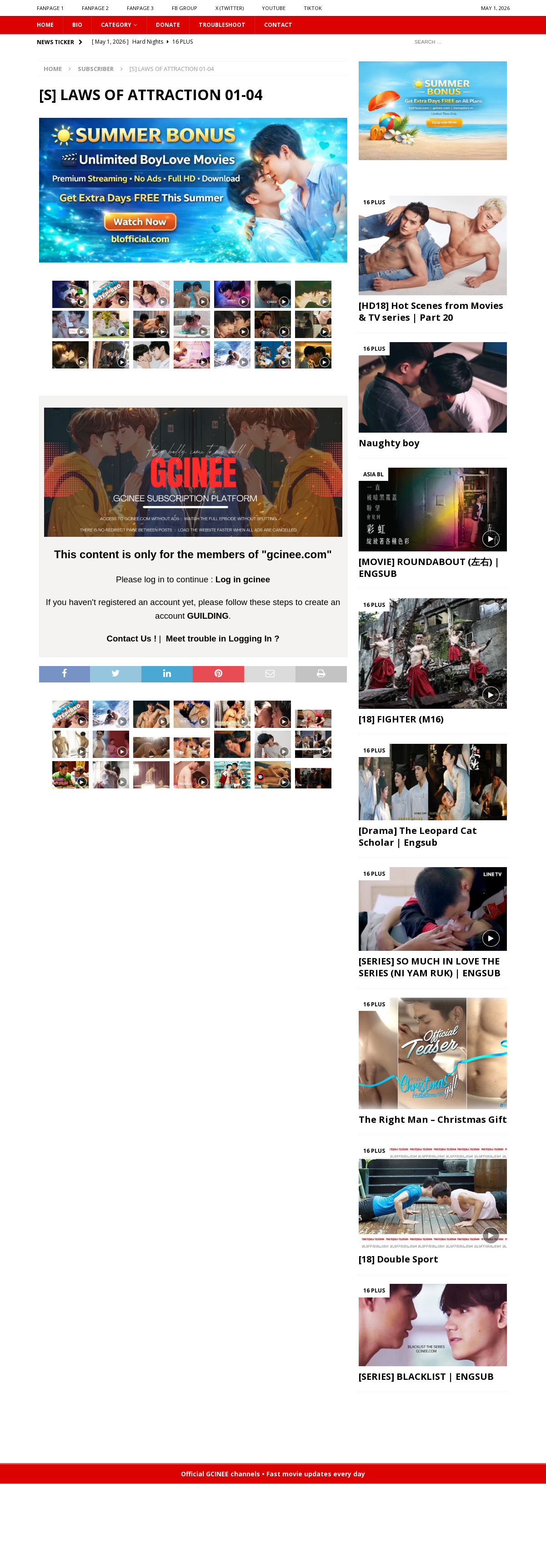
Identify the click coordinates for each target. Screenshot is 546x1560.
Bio (80, 25)
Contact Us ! (132, 639)
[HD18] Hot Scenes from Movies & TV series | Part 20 (431, 313)
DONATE (176, 25)
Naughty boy (389, 444)
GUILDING (208, 617)
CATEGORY (121, 25)
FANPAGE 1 (50, 8)
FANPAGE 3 (140, 8)
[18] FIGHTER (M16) (401, 720)
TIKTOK (313, 8)
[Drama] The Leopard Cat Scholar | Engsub (418, 838)
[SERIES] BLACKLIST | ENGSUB (426, 1378)
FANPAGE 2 (95, 8)
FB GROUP (184, 8)
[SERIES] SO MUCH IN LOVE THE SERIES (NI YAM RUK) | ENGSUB (430, 968)
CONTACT (296, 25)
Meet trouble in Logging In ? (223, 639)
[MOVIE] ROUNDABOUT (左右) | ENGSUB (429, 569)
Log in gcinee (242, 581)
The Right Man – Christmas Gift (433, 1121)
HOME (46, 25)
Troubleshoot (235, 25)
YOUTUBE (274, 8)
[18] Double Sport (398, 1260)
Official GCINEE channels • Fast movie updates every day (273, 1475)
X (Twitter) (229, 8)
